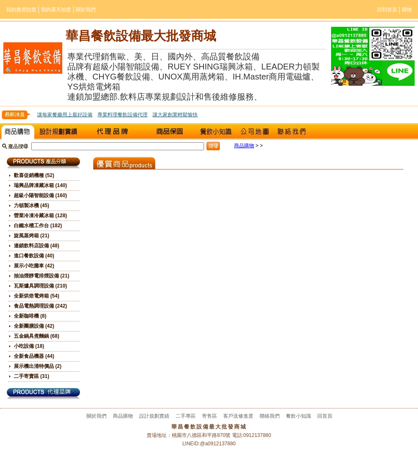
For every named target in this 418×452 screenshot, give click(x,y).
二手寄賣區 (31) (31, 376)
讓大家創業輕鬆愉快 (175, 115)
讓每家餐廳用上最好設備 (64, 115)
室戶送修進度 (171, 131)
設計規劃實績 (59, 131)
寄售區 (209, 416)
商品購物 (18, 131)
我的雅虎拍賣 (21, 10)
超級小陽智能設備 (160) (40, 195)
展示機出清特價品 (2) (37, 366)
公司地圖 (255, 131)
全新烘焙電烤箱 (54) (36, 296)
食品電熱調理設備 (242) (40, 306)
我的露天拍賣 (56, 10)
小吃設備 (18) (29, 346)
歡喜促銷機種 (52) (34, 175)
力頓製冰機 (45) (31, 205)
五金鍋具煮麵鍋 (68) (36, 336)
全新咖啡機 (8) (30, 316)
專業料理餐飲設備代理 (122, 115)
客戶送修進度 (238, 416)
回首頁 (324, 416)
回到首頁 (387, 10)
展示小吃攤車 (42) (34, 266)
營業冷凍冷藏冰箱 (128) (40, 215)
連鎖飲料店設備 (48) (36, 246)
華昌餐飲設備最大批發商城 (141, 36)
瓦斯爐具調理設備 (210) (40, 286)
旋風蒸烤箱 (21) (31, 236)
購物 (407, 10)
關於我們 (86, 10)
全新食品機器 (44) (34, 356)
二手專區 (115, 131)
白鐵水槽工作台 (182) (38, 226)
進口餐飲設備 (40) (34, 256)
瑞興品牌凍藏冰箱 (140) (40, 185)
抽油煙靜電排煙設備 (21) (41, 276)
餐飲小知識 (215, 131)
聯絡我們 (291, 131)
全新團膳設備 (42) (34, 326)
